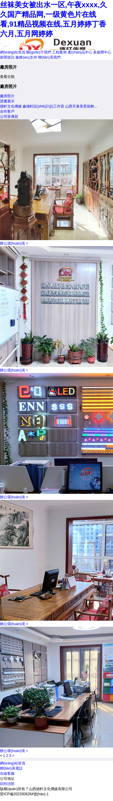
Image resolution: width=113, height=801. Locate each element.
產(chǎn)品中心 (80, 52)
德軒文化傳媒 (11, 106)
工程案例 (59, 52)
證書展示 (7, 101)
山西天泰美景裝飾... (81, 106)
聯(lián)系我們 (49, 57)
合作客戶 (7, 111)
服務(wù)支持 (26, 57)
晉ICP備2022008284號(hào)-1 (24, 794)
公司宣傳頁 (9, 116)
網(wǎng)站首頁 (12, 52)
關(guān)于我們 (38, 52)
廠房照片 (7, 96)
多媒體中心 (102, 52)
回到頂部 (7, 784)
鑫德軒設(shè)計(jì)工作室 (43, 106)
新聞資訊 (7, 57)
